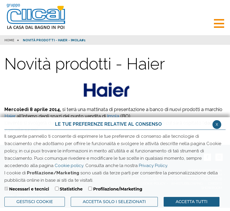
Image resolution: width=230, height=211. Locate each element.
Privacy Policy (153, 165)
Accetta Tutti (191, 201)
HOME (9, 40)
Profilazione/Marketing (117, 189)
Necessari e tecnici (29, 189)
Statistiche (71, 189)
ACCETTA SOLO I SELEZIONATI (114, 201)
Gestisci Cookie (34, 201)
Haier (9, 116)
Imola (113, 116)
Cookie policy (69, 165)
